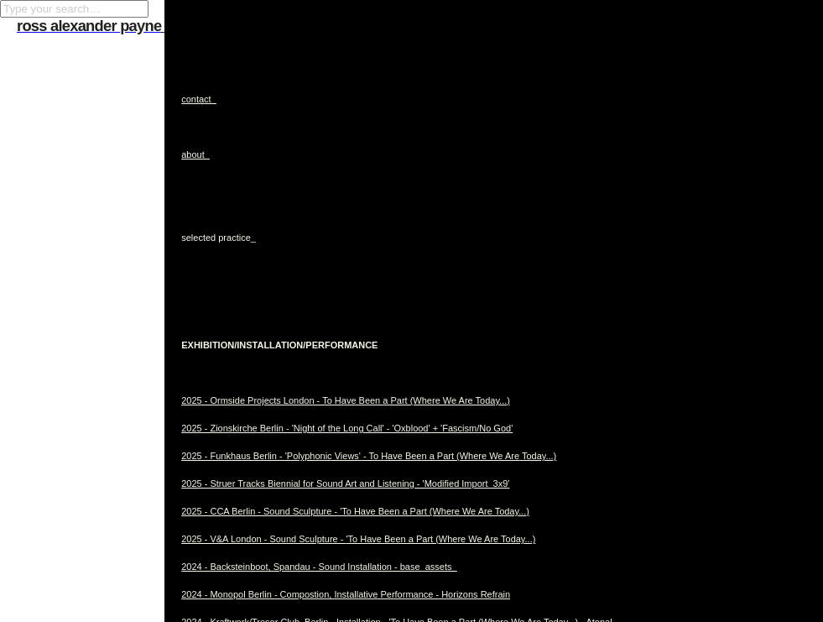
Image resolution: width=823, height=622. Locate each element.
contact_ (198, 99)
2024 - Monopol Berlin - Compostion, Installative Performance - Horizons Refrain (345, 594)
